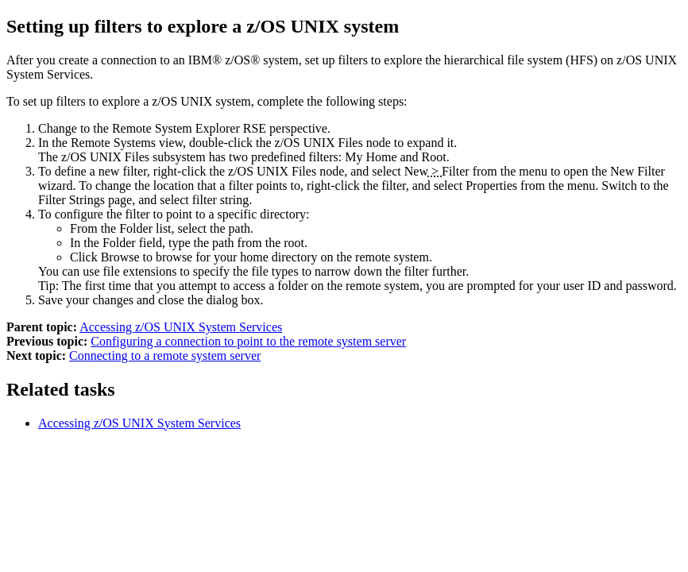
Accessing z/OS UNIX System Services (180, 327)
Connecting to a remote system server (165, 355)
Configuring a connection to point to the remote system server (248, 341)
